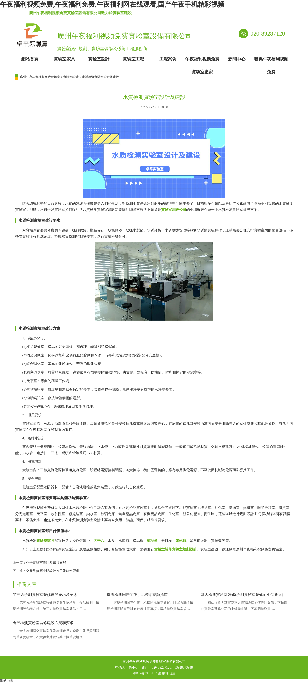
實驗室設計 (71, 77)
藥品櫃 (152, 541)
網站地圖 (168, 673)
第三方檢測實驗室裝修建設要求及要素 (45, 595)
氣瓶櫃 (180, 541)
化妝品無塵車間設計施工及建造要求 (52, 571)
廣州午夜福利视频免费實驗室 (40, 77)
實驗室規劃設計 (184, 549)
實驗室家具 (45, 541)
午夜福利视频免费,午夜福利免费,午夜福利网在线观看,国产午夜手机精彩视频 (112, 4)
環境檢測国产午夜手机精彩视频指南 (137, 595)
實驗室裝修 (163, 549)
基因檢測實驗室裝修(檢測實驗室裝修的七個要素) (242, 595)
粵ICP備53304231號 (147, 673)
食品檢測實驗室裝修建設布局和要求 (43, 623)
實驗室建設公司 (173, 210)
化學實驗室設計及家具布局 (46, 562)
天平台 (99, 541)
